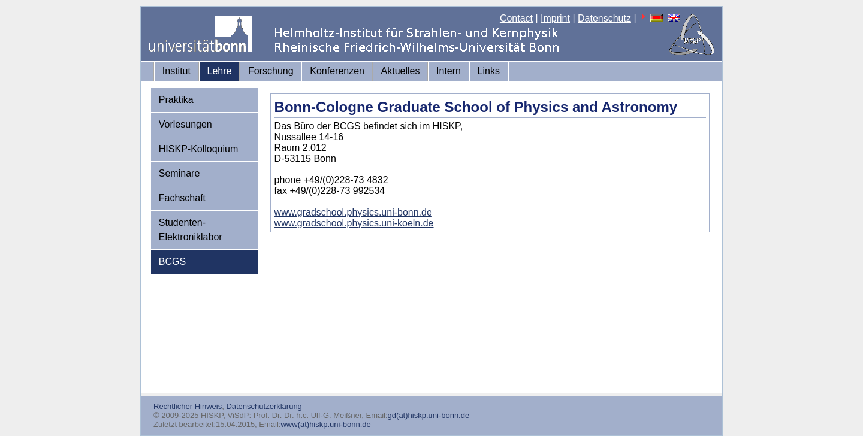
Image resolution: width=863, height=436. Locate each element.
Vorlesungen (185, 124)
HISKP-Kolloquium (199, 149)
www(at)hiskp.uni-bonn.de (325, 424)
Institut (176, 71)
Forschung (271, 71)
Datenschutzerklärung (263, 406)
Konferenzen (337, 71)
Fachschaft (182, 198)
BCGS (172, 261)
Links (489, 71)
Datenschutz (604, 18)
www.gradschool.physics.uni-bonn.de (353, 212)
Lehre (219, 71)
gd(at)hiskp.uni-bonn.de (429, 415)
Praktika (176, 100)
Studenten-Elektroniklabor (190, 229)
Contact (516, 18)
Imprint (555, 18)
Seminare (179, 173)
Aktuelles (400, 71)
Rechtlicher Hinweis (187, 406)
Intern (448, 71)
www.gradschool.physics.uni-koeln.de (354, 223)
